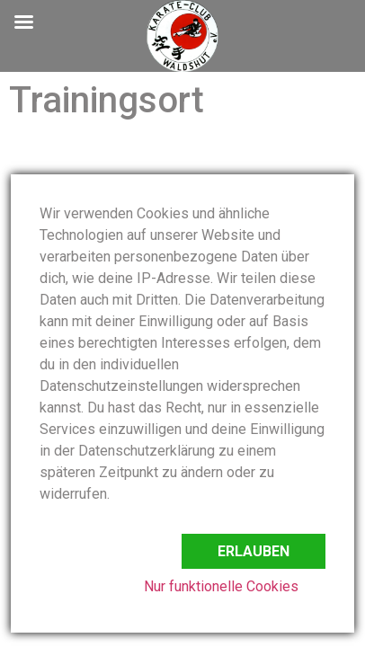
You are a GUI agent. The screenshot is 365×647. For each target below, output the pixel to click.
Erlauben (253, 551)
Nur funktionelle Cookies (221, 586)
